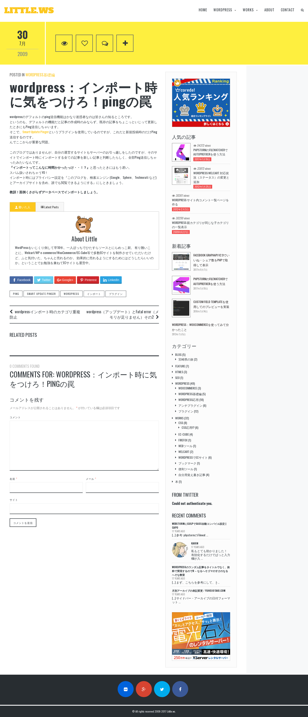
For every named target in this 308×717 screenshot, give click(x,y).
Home (203, 9)
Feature (180, 366)
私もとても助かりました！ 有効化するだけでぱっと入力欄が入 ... (210, 554)
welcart (183, 451)
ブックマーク (187, 463)
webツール (185, 446)
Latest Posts (50, 207)
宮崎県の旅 (185, 359)
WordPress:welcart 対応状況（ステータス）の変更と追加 (211, 177)
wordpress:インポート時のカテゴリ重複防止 (45, 295)
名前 (13, 490)
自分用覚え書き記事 (191, 474)
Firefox (183, 440)
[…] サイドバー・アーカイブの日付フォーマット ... (201, 600)
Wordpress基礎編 (40, 74)
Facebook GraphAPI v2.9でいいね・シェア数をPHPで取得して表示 (211, 260)
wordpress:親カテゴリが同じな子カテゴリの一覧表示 (200, 224)
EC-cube (183, 434)
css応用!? (188, 427)
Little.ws (171, 711)
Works (248, 9)
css (180, 422)
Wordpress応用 (188, 399)
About (269, 9)
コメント (15, 429)
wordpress (222, 9)
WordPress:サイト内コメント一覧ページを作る (200, 202)
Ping (16, 274)
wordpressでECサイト (193, 457)
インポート (94, 274)
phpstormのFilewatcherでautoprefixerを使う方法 (210, 152)
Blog (178, 354)
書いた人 (22, 207)
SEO (177, 377)
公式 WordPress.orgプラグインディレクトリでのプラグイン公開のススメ (84, 345)
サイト (14, 512)
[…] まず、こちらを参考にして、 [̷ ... (195, 582)
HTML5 (179, 372)
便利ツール (185, 469)
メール (91, 490)
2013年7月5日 (179, 334)
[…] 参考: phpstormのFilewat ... (190, 535)
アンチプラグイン (190, 405)
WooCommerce (187, 388)
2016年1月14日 (200, 311)
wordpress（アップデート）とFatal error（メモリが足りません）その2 (122, 295)
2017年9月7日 (200, 269)
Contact (288, 9)
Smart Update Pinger (35, 131)
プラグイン (116, 274)
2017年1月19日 (200, 288)
